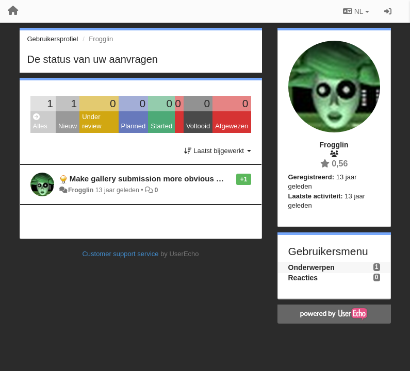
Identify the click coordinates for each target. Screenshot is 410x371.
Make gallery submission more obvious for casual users (172, 178)
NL (356, 11)
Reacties (303, 278)
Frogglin (80, 190)
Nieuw (67, 126)
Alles (40, 121)
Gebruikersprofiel (52, 39)
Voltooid (198, 126)
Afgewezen (231, 126)
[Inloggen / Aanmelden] (388, 11)
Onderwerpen (311, 267)
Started (161, 126)
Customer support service (120, 254)
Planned (133, 126)
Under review (92, 121)
